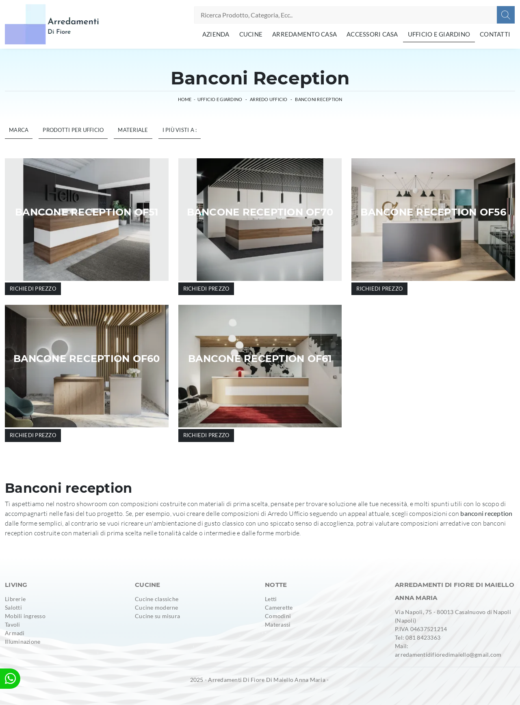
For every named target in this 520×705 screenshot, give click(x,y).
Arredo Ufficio (269, 99)
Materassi (277, 624)
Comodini (278, 615)
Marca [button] (18, 130)
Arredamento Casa (304, 34)
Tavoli (12, 624)
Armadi (15, 633)
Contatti (495, 34)
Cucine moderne (156, 607)
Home (185, 99)
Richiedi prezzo (33, 288)
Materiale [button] (133, 130)
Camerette (278, 607)
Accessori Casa (372, 34)
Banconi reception (318, 99)
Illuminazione (22, 641)
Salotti (13, 607)
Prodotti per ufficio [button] (73, 130)
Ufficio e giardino (439, 34)
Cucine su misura (157, 615)
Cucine (251, 34)
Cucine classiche (156, 598)
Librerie (15, 598)
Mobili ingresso (25, 615)
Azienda (216, 34)
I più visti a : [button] (179, 130)
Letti (271, 598)
